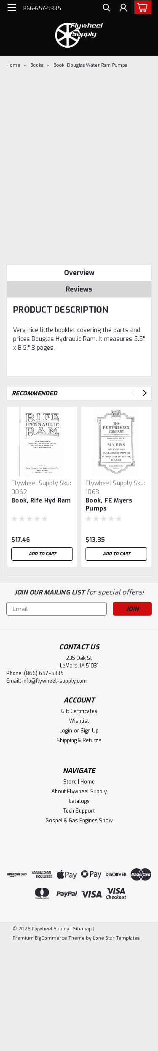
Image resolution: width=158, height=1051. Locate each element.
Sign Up (89, 730)
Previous (133, 393)
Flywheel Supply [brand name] (34, 483)
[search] (106, 9)
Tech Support (79, 811)
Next (145, 393)
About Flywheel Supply (79, 791)
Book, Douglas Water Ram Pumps (90, 65)
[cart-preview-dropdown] (141, 7)
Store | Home (79, 781)
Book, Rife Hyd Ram (41, 501)
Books (36, 65)
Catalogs (79, 801)
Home (13, 65)
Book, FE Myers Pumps (109, 505)
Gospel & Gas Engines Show (79, 820)
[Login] (123, 9)
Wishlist (79, 721)
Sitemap (82, 929)
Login (65, 730)
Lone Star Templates (116, 938)
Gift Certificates (79, 711)
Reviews (79, 289)
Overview (79, 272)
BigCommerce (51, 938)
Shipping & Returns (79, 740)
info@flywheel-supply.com (54, 681)
